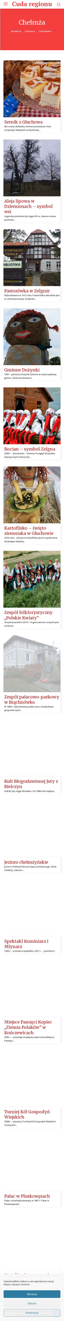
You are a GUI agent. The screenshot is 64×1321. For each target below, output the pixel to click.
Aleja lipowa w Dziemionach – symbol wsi (28, 206)
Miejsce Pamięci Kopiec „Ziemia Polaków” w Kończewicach (28, 1027)
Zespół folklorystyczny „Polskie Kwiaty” (28, 615)
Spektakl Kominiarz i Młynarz (26, 944)
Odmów (32, 1303)
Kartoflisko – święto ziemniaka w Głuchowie (28, 531)
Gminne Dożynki (22, 370)
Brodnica (16, 31)
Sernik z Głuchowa (23, 122)
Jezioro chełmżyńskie (26, 862)
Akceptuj (32, 1294)
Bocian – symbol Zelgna (29, 449)
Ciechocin (30, 31)
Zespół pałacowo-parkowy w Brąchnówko (31, 699)
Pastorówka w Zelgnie (27, 291)
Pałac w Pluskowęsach (27, 1196)
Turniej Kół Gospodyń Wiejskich (27, 1114)
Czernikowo (45, 31)
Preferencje (32, 1312)
